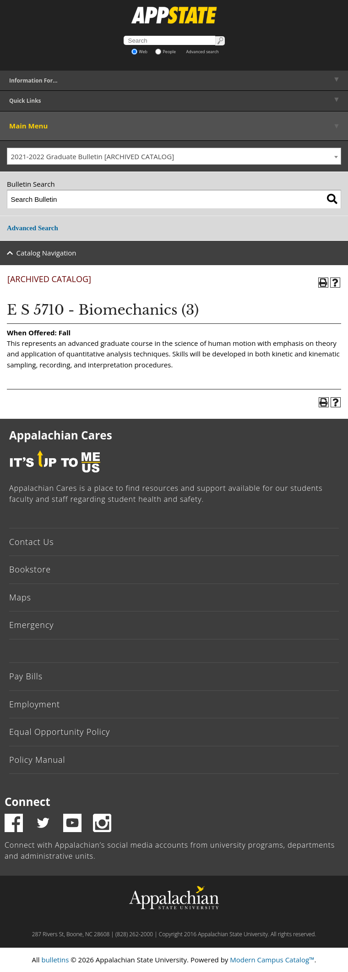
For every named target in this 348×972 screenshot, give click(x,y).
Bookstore (30, 569)
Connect (27, 801)
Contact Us (31, 541)
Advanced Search (32, 228)
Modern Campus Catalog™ (272, 959)
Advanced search (202, 52)
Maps (20, 597)
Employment (34, 704)
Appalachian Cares (60, 435)
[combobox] (174, 156)
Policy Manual (37, 759)
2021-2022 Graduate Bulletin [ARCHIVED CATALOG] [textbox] (92, 156)
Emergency (31, 624)
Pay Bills (26, 676)
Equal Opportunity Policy (59, 731)
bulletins (55, 959)
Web (139, 52)
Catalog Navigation (46, 252)
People (165, 52)
